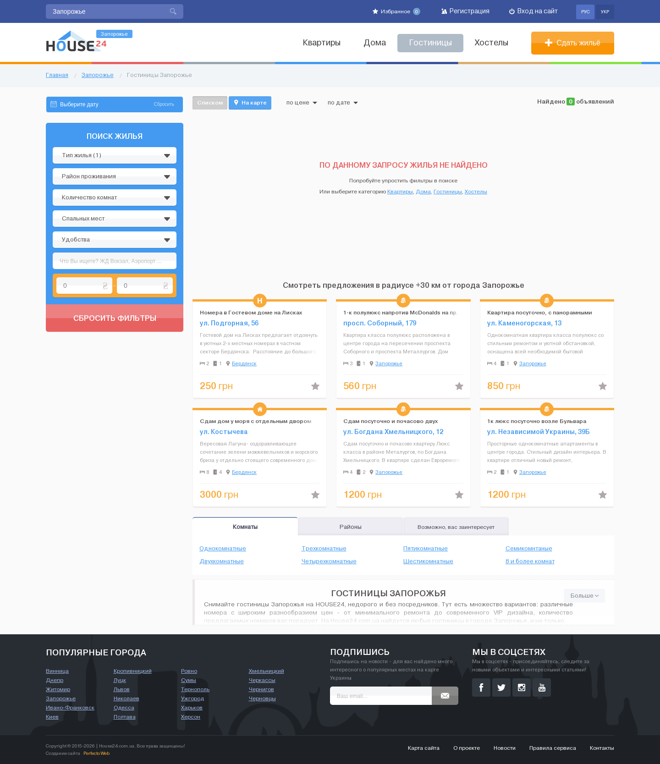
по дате (343, 102)
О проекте (466, 748)
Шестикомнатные (428, 561)
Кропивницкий (133, 671)
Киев (52, 716)
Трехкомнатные (324, 548)
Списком (210, 102)
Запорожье (388, 363)
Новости (505, 748)
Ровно (189, 671)
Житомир (58, 689)
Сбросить (164, 104)
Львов (122, 689)
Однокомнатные (222, 548)
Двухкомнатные (221, 561)
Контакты (602, 748)
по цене (301, 102)
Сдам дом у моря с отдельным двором (255, 421)
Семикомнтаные (529, 548)
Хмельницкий (266, 671)
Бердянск (244, 363)
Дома (374, 43)
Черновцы (262, 698)
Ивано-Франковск (70, 707)
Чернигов (261, 689)
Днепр (54, 680)
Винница (57, 671)
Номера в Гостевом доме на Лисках (251, 312)
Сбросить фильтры (114, 318)
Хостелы (491, 43)
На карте (250, 102)
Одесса (124, 707)
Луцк (120, 680)
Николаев (126, 698)
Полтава (125, 716)
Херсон (190, 716)
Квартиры (321, 43)
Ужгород (192, 698)
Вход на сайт (533, 11)
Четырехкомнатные (329, 561)
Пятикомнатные (425, 548)
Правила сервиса (552, 748)
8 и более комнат (530, 561)
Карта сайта (424, 748)
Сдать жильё (572, 43)
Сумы (188, 680)
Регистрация (465, 11)
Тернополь (195, 689)
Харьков (192, 707)
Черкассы (262, 680)
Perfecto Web (96, 753)
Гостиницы (448, 191)
